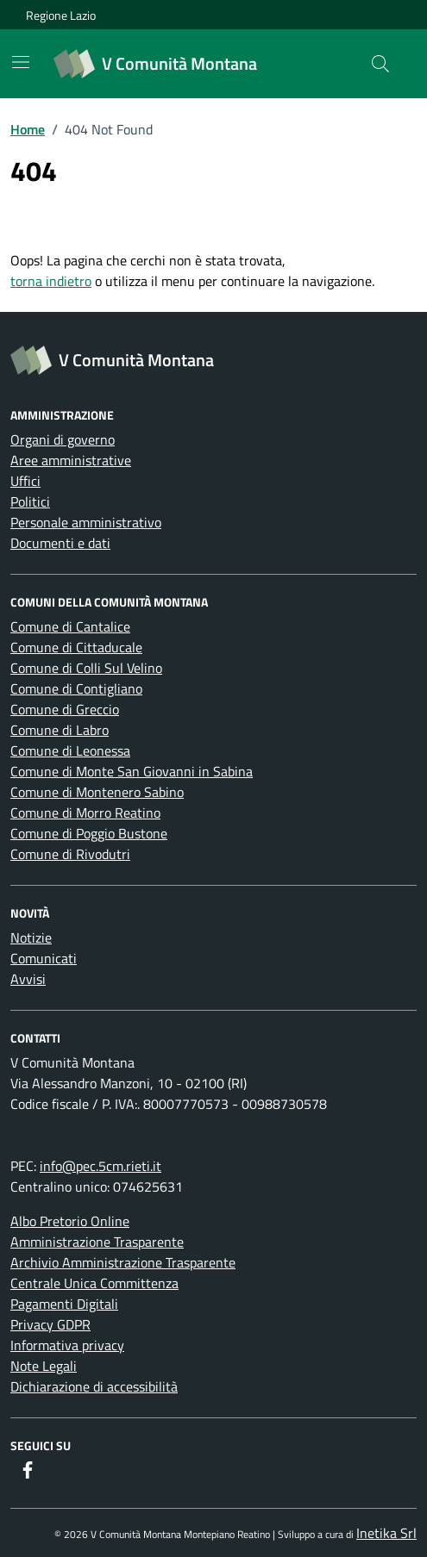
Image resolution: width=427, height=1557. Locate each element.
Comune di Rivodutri (70, 854)
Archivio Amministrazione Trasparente (122, 1262)
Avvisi (28, 978)
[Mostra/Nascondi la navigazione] (20, 62)
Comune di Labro (59, 729)
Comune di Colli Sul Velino (86, 667)
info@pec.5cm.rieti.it (100, 1165)
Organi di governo (62, 439)
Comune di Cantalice (70, 626)
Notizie (31, 937)
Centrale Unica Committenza (94, 1283)
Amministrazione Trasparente (97, 1241)
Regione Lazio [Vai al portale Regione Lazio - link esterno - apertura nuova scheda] (61, 15)
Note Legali (43, 1365)
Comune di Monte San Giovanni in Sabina (131, 771)
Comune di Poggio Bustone (88, 833)
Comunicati (43, 958)
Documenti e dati (60, 542)
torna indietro (50, 281)
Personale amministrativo (85, 522)
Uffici (25, 480)
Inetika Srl (386, 1533)
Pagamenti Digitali (64, 1303)
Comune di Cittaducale (76, 647)
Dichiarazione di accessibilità (94, 1386)
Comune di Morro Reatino (85, 812)
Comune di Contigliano (76, 688)
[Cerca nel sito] (380, 63)
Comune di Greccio (64, 709)
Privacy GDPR (50, 1324)
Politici (30, 501)
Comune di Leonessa (70, 750)
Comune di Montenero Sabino (97, 792)
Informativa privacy (67, 1345)
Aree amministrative (70, 460)
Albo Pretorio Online (69, 1221)
